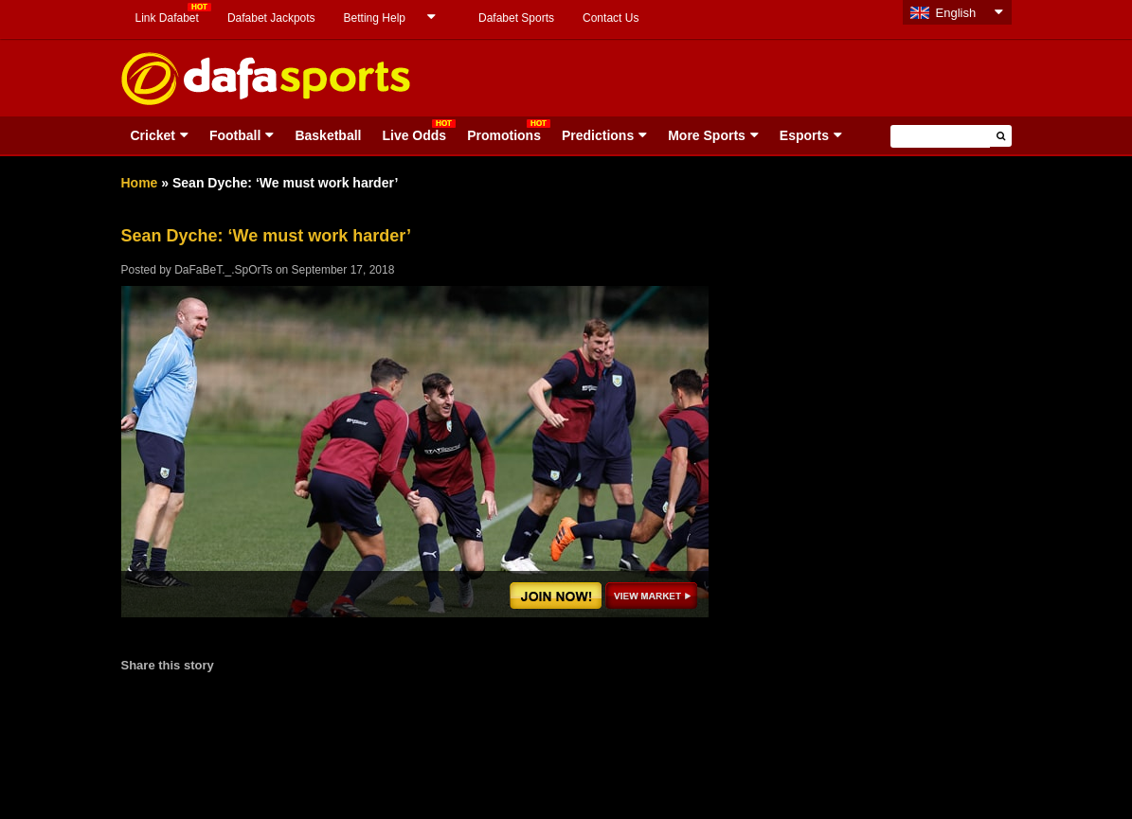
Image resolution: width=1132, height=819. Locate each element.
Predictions (598, 135)
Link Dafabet (167, 18)
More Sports (707, 135)
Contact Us (610, 18)
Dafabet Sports (516, 18)
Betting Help (374, 18)
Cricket (153, 135)
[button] (1001, 136)
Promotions (504, 135)
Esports (804, 135)
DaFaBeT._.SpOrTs (223, 269)
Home (139, 182)
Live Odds (414, 135)
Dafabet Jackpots (271, 18)
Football (235, 135)
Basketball (328, 135)
